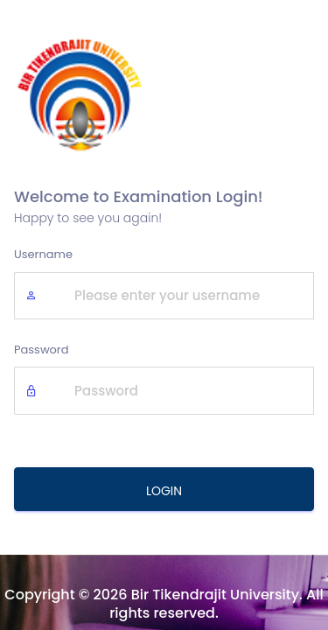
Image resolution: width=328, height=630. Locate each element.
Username (43, 254)
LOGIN (164, 491)
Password (41, 349)
